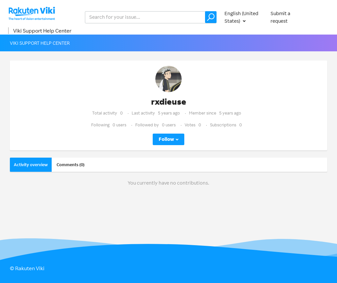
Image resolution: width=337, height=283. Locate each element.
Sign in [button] (319, 17)
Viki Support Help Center (42, 30)
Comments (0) (71, 164)
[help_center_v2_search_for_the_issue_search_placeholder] (151, 17)
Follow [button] (166, 139)
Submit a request (280, 17)
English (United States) (241, 17)
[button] (211, 17)
